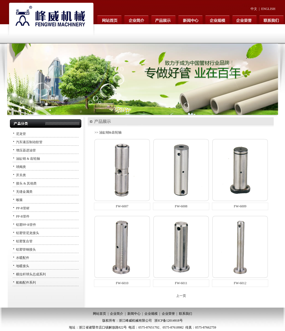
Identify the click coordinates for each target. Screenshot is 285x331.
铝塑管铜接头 (26, 249)
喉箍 (19, 200)
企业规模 (151, 314)
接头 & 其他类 (26, 183)
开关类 (21, 175)
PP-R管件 (22, 216)
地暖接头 (22, 266)
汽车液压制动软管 (29, 142)
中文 (254, 9)
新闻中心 (134, 314)
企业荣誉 (168, 314)
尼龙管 (21, 134)
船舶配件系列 (26, 282)
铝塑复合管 (24, 241)
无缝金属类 (24, 192)
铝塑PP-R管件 (26, 225)
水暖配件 (22, 258)
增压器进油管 (26, 150)
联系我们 (185, 314)
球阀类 (21, 167)
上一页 (181, 296)
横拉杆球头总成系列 (31, 274)
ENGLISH (268, 9)
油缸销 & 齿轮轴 (28, 159)
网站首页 (99, 314)
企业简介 (116, 314)
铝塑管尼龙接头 (27, 233)
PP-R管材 (22, 208)
